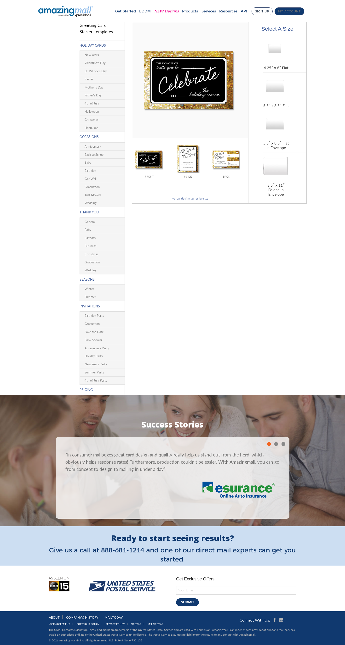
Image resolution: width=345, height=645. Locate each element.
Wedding (91, 203)
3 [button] (283, 444)
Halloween (92, 111)
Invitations (90, 306)
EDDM (141, 11)
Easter (89, 79)
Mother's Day (94, 87)
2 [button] (276, 444)
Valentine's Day (95, 63)
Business (91, 246)
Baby (88, 162)
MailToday (114, 617)
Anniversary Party (97, 348)
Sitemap (136, 624)
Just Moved (93, 195)
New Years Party (96, 364)
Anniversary (93, 146)
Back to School (94, 154)
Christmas (91, 120)
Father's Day (93, 95)
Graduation (92, 187)
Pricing (86, 390)
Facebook (275, 620)
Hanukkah (91, 128)
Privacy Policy (115, 624)
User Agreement (59, 624)
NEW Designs (162, 11)
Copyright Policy (87, 624)
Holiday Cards (93, 45)
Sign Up (260, 11)
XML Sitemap (155, 624)
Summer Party (94, 372)
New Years (92, 55)
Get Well (91, 179)
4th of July (92, 103)
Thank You (89, 212)
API (240, 11)
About (54, 617)
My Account (289, 11)
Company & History (82, 617)
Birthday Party (94, 315)
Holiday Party (94, 356)
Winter (89, 289)
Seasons (87, 279)
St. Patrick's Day (96, 71)
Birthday (90, 170)
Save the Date (94, 332)
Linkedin (281, 620)
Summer (90, 297)
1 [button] (269, 444)
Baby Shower (93, 340)
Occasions (89, 137)
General (90, 222)
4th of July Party (96, 380)
